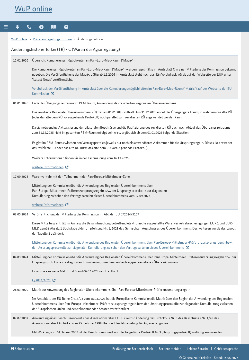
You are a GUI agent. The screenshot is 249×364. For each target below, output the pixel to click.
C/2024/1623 (41, 279)
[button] (6, 26)
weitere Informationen (47, 166)
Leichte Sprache (198, 348)
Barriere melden (170, 348)
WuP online (33, 8)
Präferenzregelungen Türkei (52, 38)
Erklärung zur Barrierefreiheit (132, 348)
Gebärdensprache (226, 348)
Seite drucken (22, 348)
